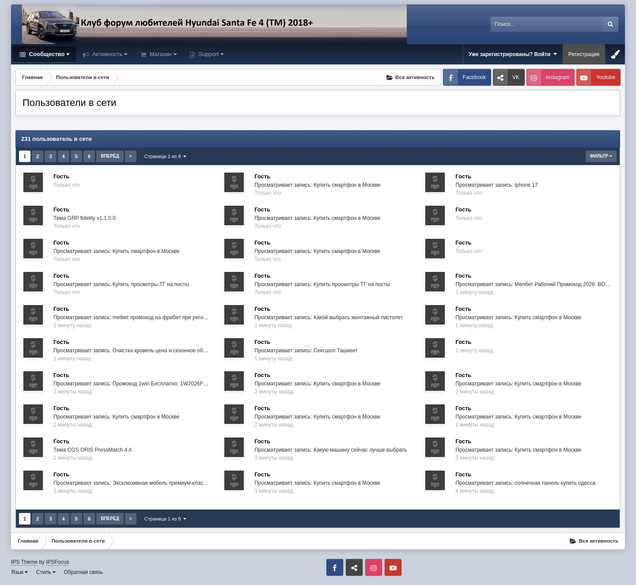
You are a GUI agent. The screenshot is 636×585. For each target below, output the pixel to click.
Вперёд (110, 156)
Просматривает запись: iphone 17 (496, 185)
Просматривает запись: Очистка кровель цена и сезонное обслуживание (143, 350)
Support (210, 54)
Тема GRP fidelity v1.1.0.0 (84, 218)
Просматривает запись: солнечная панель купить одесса (525, 483)
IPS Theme (24, 562)
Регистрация (583, 54)
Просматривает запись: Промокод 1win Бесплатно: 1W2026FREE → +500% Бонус (154, 384)
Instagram (557, 77)
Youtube (605, 77)
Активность (109, 54)
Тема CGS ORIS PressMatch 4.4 (92, 450)
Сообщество (48, 54)
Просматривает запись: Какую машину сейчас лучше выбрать (330, 450)
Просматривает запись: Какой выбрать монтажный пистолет (328, 317)
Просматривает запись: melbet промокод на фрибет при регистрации (138, 317)
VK (515, 77)
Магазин (162, 54)
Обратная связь (83, 572)
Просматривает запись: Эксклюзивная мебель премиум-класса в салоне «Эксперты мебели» (168, 483)
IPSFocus (57, 562)
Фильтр (601, 156)
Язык (19, 572)
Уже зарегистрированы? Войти (513, 54)
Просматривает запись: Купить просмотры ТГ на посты (121, 284)
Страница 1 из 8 (165, 156)
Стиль (46, 572)
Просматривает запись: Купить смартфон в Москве (317, 185)
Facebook (474, 77)
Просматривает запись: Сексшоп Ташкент (306, 350)
